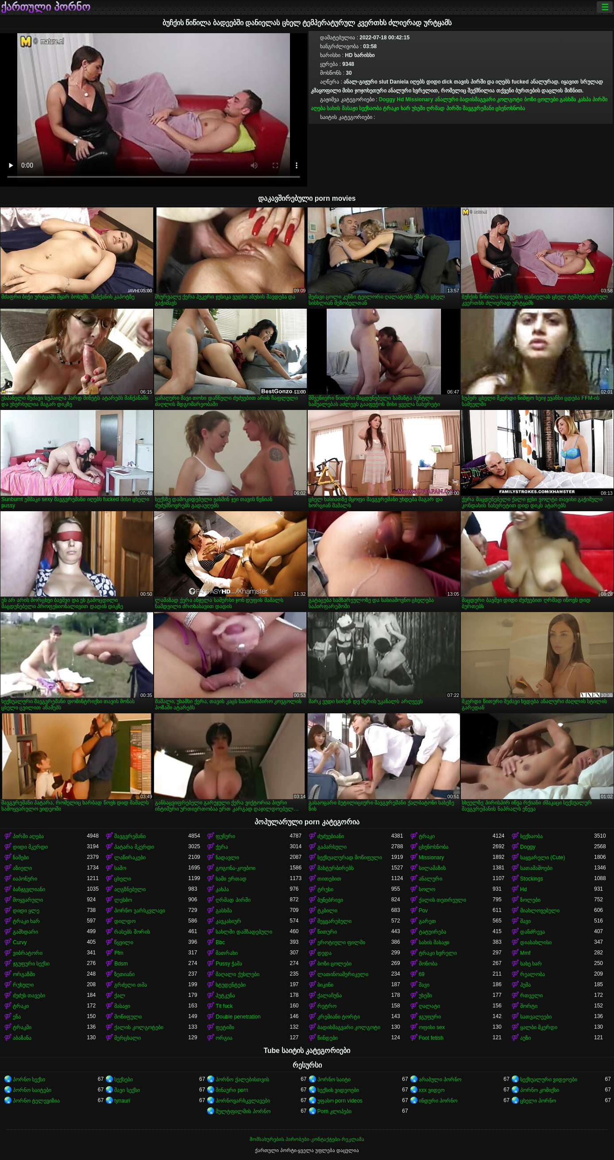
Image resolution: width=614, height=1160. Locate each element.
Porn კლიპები (334, 1111)
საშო (120, 868)
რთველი (531, 995)
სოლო (427, 889)
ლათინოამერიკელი (342, 974)
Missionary (419, 99)
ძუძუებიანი (330, 836)
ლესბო (123, 900)
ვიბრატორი (27, 953)
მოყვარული (28, 900)
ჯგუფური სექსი (31, 964)
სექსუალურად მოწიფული (349, 857)
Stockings (531, 879)
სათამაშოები (536, 868)
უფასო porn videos (340, 1101)
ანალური (446, 99)
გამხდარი (25, 932)
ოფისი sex (432, 1027)
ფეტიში (225, 1027)
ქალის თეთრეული (442, 900)
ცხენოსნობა (510, 108)
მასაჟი (122, 1006)
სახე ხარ (531, 964)
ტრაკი (427, 836)
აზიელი (22, 868)
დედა (324, 953)
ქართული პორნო (45, 7)
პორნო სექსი (29, 1079)
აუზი (525, 1038)
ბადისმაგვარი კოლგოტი (491, 99)
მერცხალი (127, 1038)
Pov (423, 910)
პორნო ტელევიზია (36, 1101)
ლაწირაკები (130, 857)
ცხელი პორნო (538, 1101)
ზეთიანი (124, 974)
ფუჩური (225, 836)
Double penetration (238, 1017)
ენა (17, 1017)
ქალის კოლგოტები (138, 1027)
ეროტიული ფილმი (341, 942)
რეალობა (532, 974)
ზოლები (530, 900)
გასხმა (568, 99)
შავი (525, 921)
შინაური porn (232, 1090)
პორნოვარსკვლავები (243, 1101)
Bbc (220, 942)
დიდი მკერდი (30, 847)
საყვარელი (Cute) (542, 857)
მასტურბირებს (335, 868)
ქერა (222, 847)
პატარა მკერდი (134, 847)
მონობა (428, 964)
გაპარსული (332, 847)
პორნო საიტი (334, 1079)
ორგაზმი (24, 974)
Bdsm (121, 964)
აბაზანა (22, 1038)
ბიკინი (325, 985)
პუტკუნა (225, 995)
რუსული (23, 985)
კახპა (584, 99)
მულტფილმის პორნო (243, 1111)
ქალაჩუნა (329, 995)
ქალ (119, 995)
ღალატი (429, 1006)
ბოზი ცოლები (541, 99)
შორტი (528, 1006)
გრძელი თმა (130, 985)
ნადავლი (227, 857)
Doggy (387, 99)
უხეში (418, 108)
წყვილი (123, 942)
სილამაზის (432, 868)
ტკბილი (327, 910)
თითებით (329, 879)
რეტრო (326, 1006)
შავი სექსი (126, 1090)
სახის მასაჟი (342, 108)
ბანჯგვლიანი (29, 889)
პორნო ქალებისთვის (242, 1079)
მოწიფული (128, 1017)
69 (422, 974)
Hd (400, 99)
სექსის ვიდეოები (338, 1090)
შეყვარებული (334, 921)
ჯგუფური (430, 1017)
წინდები (327, 1038)
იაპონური (25, 879)
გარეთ (427, 921)
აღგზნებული (130, 889)
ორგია (224, 1038)
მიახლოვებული (540, 910)
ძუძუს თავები (29, 995)
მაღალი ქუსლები (237, 974)
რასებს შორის (132, 932)
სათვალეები (536, 1017)
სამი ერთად (231, 879)
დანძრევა (532, 932)
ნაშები (21, 857)
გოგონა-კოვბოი (235, 868)
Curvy (20, 942)
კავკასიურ (228, 921)
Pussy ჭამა (229, 964)
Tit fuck (224, 1006)
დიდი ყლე (26, 910)
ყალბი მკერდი (538, 1027)
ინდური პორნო (438, 1101)
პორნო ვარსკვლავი (139, 910)
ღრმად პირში (443, 108)
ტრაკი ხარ (396, 108)
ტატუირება (432, 932)
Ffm (119, 953)
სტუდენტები (231, 985)
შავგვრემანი (478, 108)
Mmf (525, 953)
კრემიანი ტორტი (338, 1017)
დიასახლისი (536, 942)
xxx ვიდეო (431, 1090)
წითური (327, 932)
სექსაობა (370, 108)
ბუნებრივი (330, 900)
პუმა (525, 985)
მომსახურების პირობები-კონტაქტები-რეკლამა (307, 1139)
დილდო (124, 921)
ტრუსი (325, 889)
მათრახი (227, 953)
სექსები (123, 1079)
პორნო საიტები (32, 1090)
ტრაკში (22, 1027)
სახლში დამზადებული (244, 932)
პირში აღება (28, 836)
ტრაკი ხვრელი (438, 953)
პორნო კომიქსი (539, 1090)
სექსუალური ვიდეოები (548, 1079)
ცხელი (122, 879)
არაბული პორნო (440, 1079)
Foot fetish (431, 1038)
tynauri (122, 1101)
